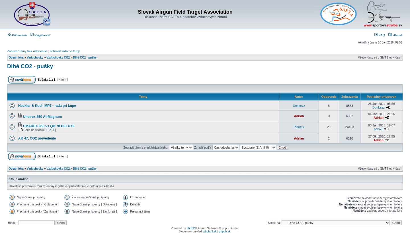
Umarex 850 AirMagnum (42, 117)
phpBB (190, 228)
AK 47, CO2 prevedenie (37, 138)
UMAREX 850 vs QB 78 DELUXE (49, 126)
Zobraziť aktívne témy (65, 51)
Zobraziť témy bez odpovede (27, 51)
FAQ (379, 35)
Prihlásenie (17, 35)
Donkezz (299, 105)
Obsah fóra (16, 57)
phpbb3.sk (210, 231)
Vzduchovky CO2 (58, 57)
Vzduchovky (35, 57)
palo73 (378, 129)
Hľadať (395, 35)
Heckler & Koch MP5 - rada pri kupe (47, 106)
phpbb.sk (225, 231)
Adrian (299, 116)
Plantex (299, 127)
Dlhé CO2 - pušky (85, 57)
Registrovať (40, 35)
